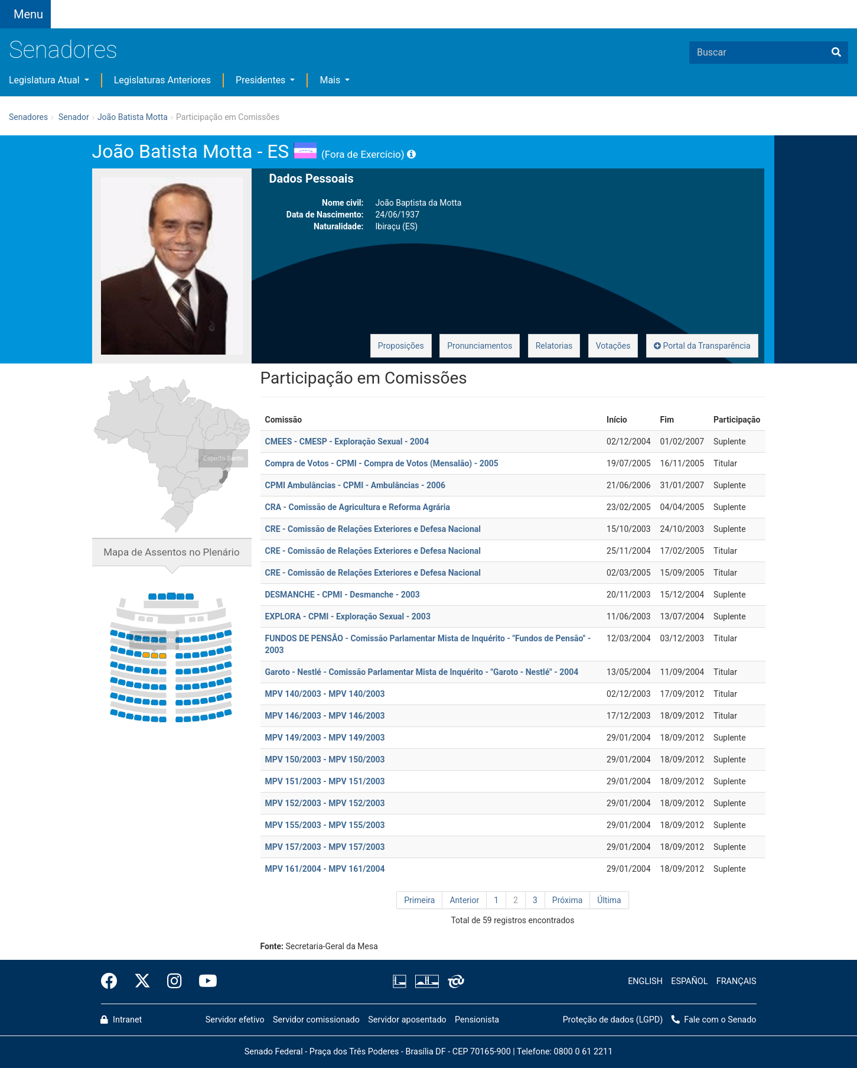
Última (609, 900)
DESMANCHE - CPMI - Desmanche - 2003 (342, 594)
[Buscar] (836, 52)
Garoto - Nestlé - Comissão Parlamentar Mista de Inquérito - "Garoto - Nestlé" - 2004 (422, 672)
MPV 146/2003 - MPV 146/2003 (325, 715)
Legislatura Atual (45, 80)
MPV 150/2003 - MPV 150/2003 (325, 759)
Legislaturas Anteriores (162, 80)
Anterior (464, 900)
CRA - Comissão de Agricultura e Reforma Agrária (357, 507)
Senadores (63, 50)
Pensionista (477, 1020)
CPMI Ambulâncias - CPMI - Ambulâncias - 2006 (355, 485)
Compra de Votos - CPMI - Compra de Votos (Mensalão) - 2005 (381, 463)
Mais (331, 80)
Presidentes (262, 80)
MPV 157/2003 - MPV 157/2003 (325, 847)
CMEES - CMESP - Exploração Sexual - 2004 (347, 441)
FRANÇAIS (736, 981)
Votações (613, 345)
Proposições (401, 345)
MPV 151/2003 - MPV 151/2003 (325, 781)
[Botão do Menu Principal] (25, 14)
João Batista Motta (132, 117)
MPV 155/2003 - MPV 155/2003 (325, 825)
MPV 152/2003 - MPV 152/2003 (325, 803)
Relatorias (554, 345)
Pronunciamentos (479, 345)
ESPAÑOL (689, 981)
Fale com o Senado (354, 7)
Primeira (419, 900)
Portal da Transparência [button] (702, 345)
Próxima (567, 900)
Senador (73, 117)
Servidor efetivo (235, 1020)
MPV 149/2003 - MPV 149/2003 (325, 737)
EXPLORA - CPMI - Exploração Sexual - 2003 (348, 616)
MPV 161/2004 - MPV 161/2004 (325, 869)
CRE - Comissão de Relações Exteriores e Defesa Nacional (373, 529)
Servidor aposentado (407, 1020)
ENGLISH (645, 981)
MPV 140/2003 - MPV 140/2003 (325, 694)
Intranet (121, 1020)
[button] (156, 7)
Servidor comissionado (316, 1020)
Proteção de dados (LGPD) (613, 1020)
